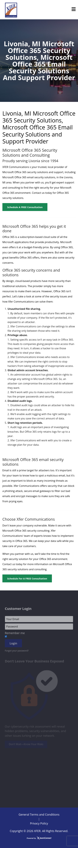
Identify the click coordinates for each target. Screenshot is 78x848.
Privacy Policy (39, 823)
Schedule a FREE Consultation (25, 207)
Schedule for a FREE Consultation (27, 578)
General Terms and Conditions (39, 814)
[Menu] (74, 9)
